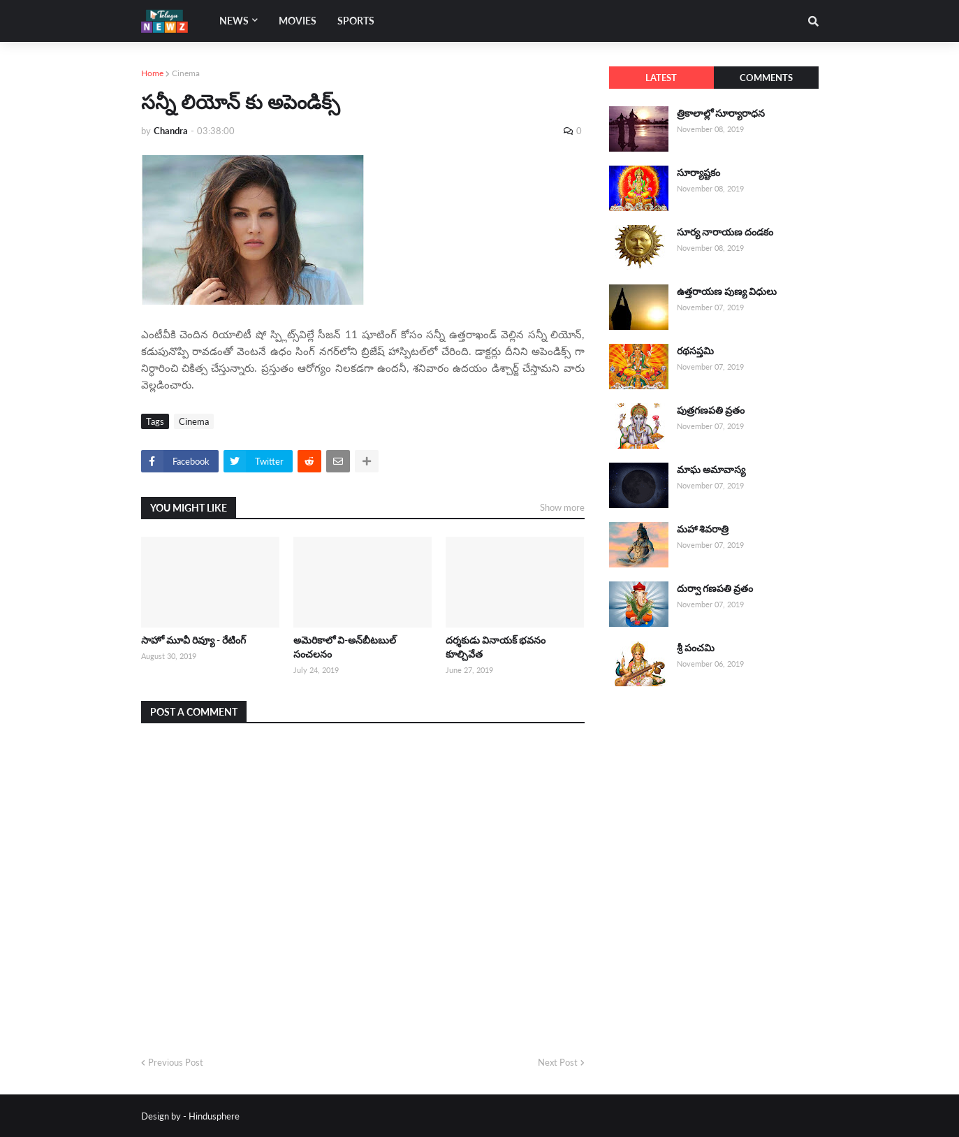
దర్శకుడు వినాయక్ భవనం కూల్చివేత (496, 647)
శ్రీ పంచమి (696, 647)
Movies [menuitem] (297, 21)
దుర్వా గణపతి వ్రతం (715, 588)
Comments (766, 77)
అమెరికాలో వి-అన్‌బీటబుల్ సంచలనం (344, 647)
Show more (562, 507)
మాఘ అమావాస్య (711, 469)
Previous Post (175, 1062)
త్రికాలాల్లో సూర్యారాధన (721, 113)
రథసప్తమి (695, 350)
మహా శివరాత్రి (703, 529)
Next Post (558, 1062)
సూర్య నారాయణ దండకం (725, 232)
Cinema (186, 73)
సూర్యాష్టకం (698, 172)
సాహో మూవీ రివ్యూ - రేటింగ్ (193, 640)
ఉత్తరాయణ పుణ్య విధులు (727, 291)
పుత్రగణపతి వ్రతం (711, 410)
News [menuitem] (234, 21)
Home (152, 73)
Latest (661, 77)
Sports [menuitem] (355, 21)
